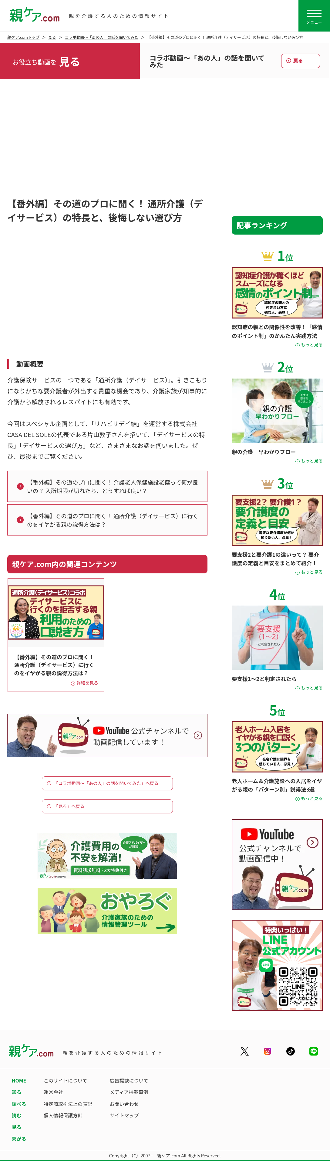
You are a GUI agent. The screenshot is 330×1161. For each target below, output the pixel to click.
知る (16, 1092)
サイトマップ (124, 1115)
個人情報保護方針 (63, 1115)
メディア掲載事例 (129, 1092)
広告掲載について (129, 1080)
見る (52, 37)
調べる (19, 1103)
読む (16, 1115)
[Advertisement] (165, 139)
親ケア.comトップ (23, 37)
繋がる (19, 1138)
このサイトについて (65, 1080)
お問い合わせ (124, 1103)
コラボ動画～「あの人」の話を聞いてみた (101, 37)
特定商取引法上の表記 (68, 1103)
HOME (19, 1080)
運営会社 (53, 1092)
